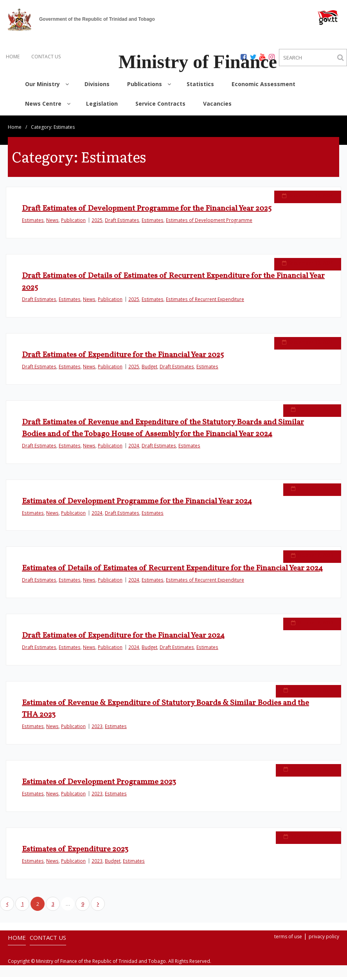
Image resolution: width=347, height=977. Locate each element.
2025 (97, 220)
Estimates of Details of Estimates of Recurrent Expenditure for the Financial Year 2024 (172, 568)
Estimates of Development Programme (209, 220)
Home (15, 127)
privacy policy (324, 936)
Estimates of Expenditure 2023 (75, 851)
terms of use (288, 936)
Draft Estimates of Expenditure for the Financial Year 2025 (123, 355)
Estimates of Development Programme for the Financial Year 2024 (137, 501)
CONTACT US (46, 56)
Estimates (33, 220)
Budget (149, 366)
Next (98, 904)
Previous (7, 904)
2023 (97, 728)
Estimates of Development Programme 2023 (99, 784)
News (52, 220)
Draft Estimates (122, 220)
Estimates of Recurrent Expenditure (205, 299)
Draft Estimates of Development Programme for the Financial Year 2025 (146, 208)
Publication (73, 220)
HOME (13, 56)
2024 (133, 445)
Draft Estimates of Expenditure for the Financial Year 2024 (123, 637)
